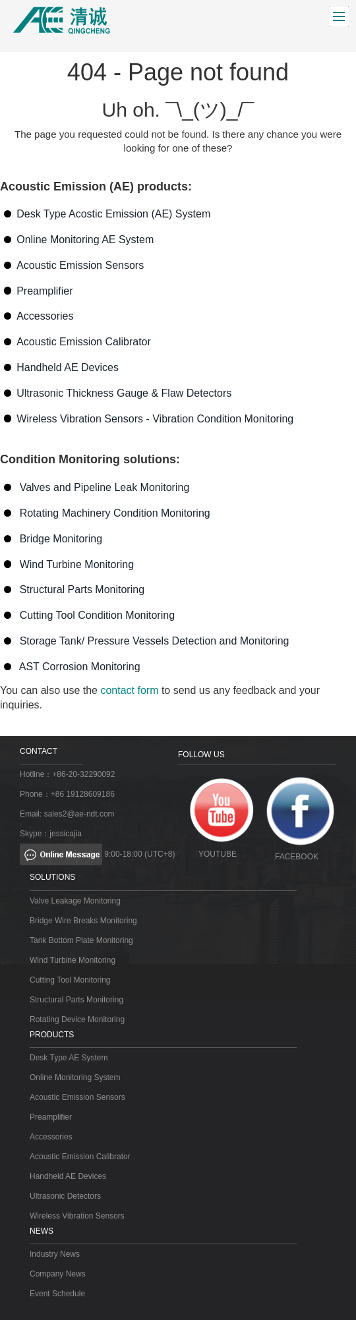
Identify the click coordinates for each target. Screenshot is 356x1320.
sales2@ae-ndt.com (79, 813)
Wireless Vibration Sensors (77, 1215)
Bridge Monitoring (61, 538)
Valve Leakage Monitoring (75, 900)
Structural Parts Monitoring (82, 589)
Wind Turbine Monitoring (77, 564)
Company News (58, 1273)
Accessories (44, 316)
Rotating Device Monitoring (77, 1019)
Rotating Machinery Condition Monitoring (115, 513)
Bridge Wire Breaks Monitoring (83, 920)
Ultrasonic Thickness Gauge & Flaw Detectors (123, 393)
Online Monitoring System (75, 1077)
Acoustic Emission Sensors (80, 265)
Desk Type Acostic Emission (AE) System (113, 213)
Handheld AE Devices (67, 367)
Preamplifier (44, 291)
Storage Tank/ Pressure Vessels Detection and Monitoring (154, 640)
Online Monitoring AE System (85, 239)
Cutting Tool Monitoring (70, 980)
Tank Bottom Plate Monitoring (81, 940)
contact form (129, 690)
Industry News (55, 1254)
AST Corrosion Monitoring (79, 666)
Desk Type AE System (69, 1057)
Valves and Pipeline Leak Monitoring (105, 487)
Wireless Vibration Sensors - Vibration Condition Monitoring (154, 418)
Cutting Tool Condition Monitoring (97, 615)
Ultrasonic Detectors (65, 1196)
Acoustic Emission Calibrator (83, 341)
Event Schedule (57, 1293)
